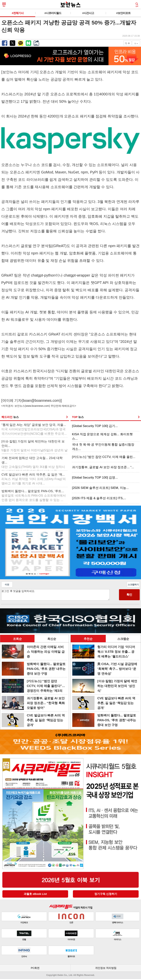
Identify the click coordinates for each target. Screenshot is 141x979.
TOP (78, 417)
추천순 (88, 638)
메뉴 (4, 5)
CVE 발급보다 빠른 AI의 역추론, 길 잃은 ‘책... (33, 479)
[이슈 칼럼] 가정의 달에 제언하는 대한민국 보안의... (34, 446)
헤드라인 (10, 417)
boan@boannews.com (41, 400)
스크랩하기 (133, 584)
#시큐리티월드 (52, 13)
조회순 (17, 638)
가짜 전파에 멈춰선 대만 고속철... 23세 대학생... (33, 463)
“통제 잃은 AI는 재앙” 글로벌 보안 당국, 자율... (34, 429)
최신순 (51, 638)
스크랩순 (123, 638)
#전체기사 (17, 13)
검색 (136, 5)
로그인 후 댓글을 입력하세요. (55, 594)
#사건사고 (88, 13)
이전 (7, 584)
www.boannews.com (37, 405)
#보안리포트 (123, 13)
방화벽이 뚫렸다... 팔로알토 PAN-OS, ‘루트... (33, 495)
